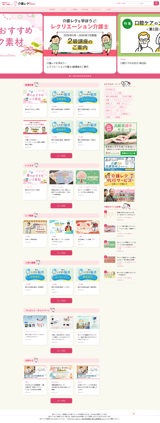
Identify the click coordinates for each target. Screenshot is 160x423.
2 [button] (71, 76)
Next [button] (117, 43)
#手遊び (108, 117)
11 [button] (90, 76)
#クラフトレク (110, 107)
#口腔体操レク (125, 114)
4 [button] (75, 76)
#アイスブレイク (111, 114)
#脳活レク (109, 110)
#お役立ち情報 (127, 96)
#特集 (107, 100)
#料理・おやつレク (123, 103)
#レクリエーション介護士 (114, 93)
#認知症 (117, 117)
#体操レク (109, 103)
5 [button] (77, 76)
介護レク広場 (121, 3)
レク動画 (74, 9)
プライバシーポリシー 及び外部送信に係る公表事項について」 (87, 419)
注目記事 (52, 9)
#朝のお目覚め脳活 (112, 96)
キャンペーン (97, 9)
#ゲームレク (120, 110)
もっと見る (61, 155)
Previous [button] (43, 43)
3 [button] (73, 76)
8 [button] (84, 76)
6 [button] (80, 76)
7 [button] (82, 76)
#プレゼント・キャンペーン (123, 100)
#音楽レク (122, 107)
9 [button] (86, 76)
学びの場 (85, 9)
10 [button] (88, 76)
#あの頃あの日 (110, 89)
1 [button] (69, 76)
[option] (80, 44)
